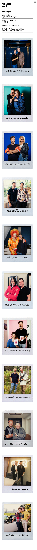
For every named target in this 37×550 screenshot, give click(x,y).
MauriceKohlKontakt (6, 7)
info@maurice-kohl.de (16, 29)
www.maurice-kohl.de (14, 31)
